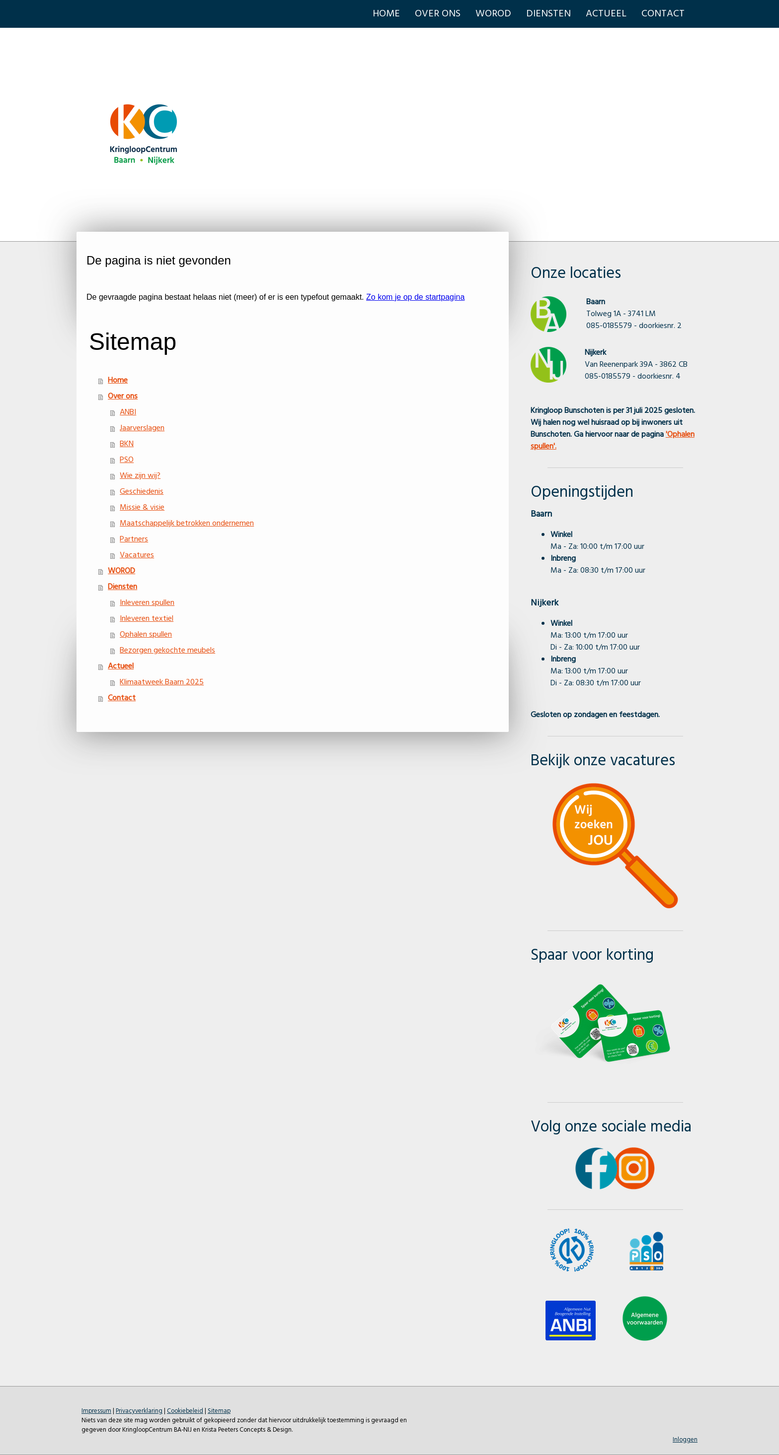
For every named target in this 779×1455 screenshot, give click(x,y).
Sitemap (219, 1411)
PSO (127, 460)
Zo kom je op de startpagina (415, 297)
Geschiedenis (141, 491)
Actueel (606, 14)
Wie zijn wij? (140, 475)
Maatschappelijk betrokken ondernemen (187, 523)
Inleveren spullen (147, 602)
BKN (127, 444)
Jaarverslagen (142, 428)
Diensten (548, 14)
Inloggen (685, 1440)
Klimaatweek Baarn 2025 (162, 682)
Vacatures (137, 555)
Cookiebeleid (185, 1411)
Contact (663, 14)
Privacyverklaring (139, 1411)
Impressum (96, 1411)
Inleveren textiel (146, 618)
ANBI (128, 412)
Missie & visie (142, 507)
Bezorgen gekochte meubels (167, 650)
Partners (134, 539)
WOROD (493, 14)
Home (386, 14)
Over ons (438, 14)
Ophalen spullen (146, 634)
